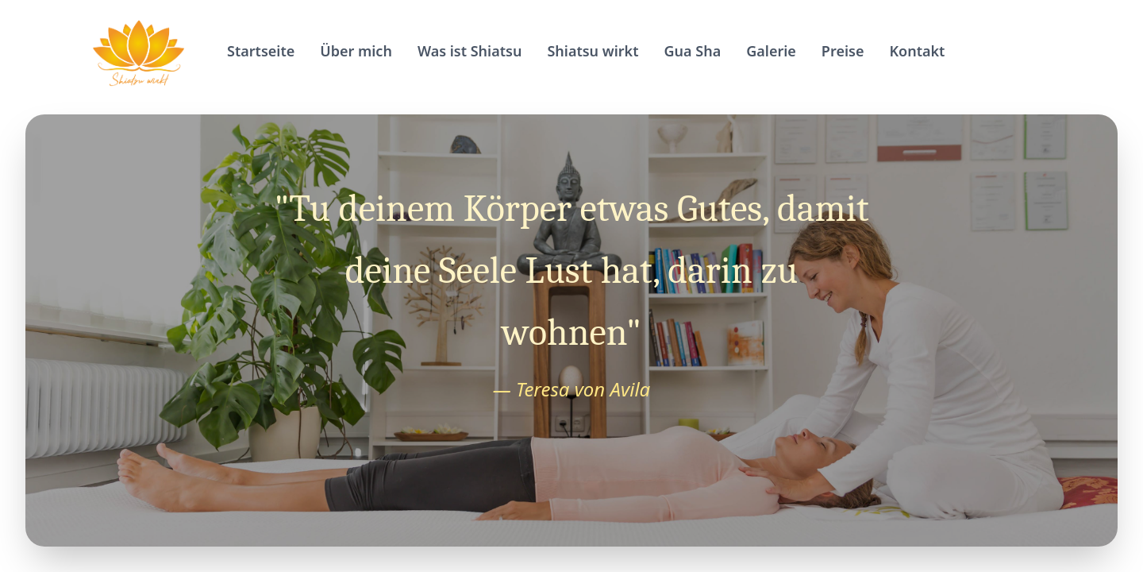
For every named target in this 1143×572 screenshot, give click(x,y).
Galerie (771, 50)
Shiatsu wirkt (592, 50)
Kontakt (917, 50)
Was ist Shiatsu (470, 50)
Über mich (356, 50)
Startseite (260, 50)
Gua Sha (693, 50)
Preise (843, 50)
